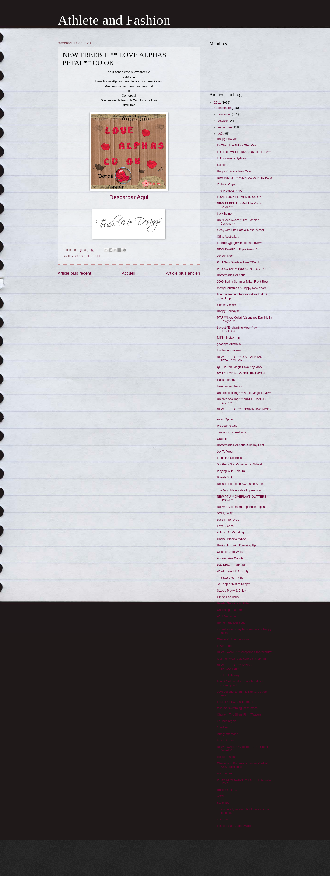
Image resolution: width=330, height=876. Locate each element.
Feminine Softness (229, 458)
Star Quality (224, 513)
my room (222, 819)
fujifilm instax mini (228, 337)
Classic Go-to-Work (230, 552)
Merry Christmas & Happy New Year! (241, 288)
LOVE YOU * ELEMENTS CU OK (239, 197)
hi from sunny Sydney (231, 158)
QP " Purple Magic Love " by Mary (239, 367)
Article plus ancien (183, 273)
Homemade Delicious (231, 275)
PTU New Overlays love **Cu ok (238, 262)
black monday (226, 379)
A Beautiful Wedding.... (232, 532)
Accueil (128, 273)
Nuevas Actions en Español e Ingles (241, 507)
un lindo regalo (226, 721)
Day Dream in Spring (231, 564)
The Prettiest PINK (229, 190)
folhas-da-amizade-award (234, 826)
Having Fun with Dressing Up (236, 545)
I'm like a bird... (227, 790)
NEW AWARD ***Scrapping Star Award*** (244, 652)
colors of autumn (228, 756)
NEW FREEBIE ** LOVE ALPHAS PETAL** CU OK (239, 358)
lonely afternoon (227, 734)
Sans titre (223, 802)
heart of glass (226, 740)
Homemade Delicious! (231, 622)
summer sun (225, 773)
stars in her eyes (228, 519)
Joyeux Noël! (225, 255)
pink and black (226, 304)
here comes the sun (230, 386)
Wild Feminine (226, 616)
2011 (217, 102)
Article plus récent (74, 273)
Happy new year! (228, 139)
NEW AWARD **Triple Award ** (237, 249)
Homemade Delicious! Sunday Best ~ (242, 445)
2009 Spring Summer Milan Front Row (242, 281)
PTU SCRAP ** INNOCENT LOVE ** (241, 268)
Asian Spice (225, 419)
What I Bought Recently (232, 571)
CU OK (80, 256)
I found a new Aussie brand (235, 701)
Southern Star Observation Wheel (239, 464)
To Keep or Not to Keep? (233, 584)
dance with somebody (231, 432)
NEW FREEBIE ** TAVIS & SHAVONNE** (235, 666)
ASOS (221, 796)
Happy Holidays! (228, 311)
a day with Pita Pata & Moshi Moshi (240, 230)
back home (224, 213)
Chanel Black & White (231, 539)
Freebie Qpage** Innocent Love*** (239, 243)
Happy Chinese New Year (234, 171)
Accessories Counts (230, 558)
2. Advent (223, 727)
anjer (80, 250)
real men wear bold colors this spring (241, 658)
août (221, 133)
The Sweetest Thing (230, 577)
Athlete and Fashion (114, 20)
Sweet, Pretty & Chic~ (231, 590)
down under (224, 645)
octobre (223, 120)
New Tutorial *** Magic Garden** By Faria (244, 177)
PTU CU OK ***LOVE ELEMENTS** (241, 373)
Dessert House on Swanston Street (240, 483)
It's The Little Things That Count (238, 145)
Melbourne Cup (227, 425)
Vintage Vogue (226, 184)
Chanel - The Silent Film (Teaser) (239, 714)
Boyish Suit (224, 477)
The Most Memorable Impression (239, 490)
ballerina (222, 164)
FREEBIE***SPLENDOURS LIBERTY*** (244, 152)
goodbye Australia (229, 344)
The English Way (228, 675)
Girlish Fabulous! (228, 597)
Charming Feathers (229, 610)
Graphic (222, 438)
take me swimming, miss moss (237, 708)
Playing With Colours (231, 471)
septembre (225, 127)
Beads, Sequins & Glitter (233, 603)
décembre (225, 108)
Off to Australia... (228, 236)
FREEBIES (93, 256)
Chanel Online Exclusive (233, 639)
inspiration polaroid (229, 350)
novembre (225, 114)
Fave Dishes (225, 526)
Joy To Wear (225, 451)
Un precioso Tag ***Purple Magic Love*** (244, 393)
